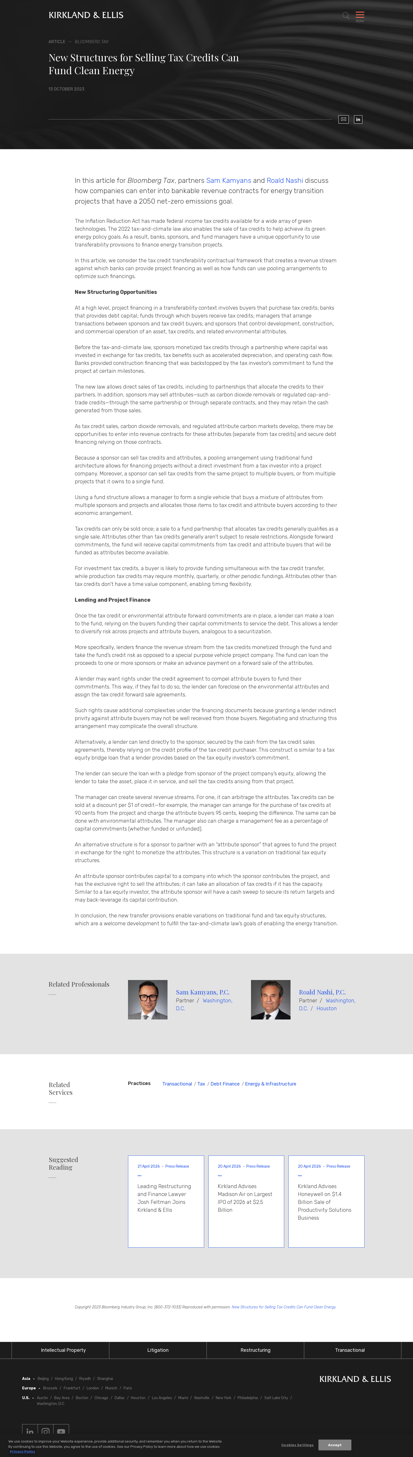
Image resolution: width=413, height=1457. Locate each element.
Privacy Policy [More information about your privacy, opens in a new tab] (22, 1452)
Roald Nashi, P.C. (322, 992)
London (93, 1388)
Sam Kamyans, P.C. (202, 992)
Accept (335, 1445)
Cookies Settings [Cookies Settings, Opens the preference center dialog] (297, 1445)
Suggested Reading (63, 1163)
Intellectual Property (63, 1350)
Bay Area (62, 1398)
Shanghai (105, 1378)
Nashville (201, 1398)
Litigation (158, 1350)
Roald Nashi (285, 180)
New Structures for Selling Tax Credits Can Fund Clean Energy (284, 1307)
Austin (42, 1398)
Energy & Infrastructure (270, 1084)
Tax (201, 1084)
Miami (183, 1398)
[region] (206, 1445)
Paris (128, 1388)
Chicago (101, 1398)
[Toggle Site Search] (346, 16)
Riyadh (85, 1378)
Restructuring (255, 1350)
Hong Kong (64, 1378)
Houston (327, 1008)
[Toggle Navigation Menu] (360, 16)
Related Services (60, 1088)
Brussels (50, 1388)
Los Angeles (162, 1398)
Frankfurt (72, 1388)
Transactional (177, 1084)
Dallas (120, 1398)
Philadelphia (248, 1398)
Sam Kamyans (228, 180)
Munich (111, 1388)
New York (223, 1398)
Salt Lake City (276, 1398)
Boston (82, 1398)
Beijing (43, 1378)
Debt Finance (225, 1084)
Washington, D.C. (51, 1403)
